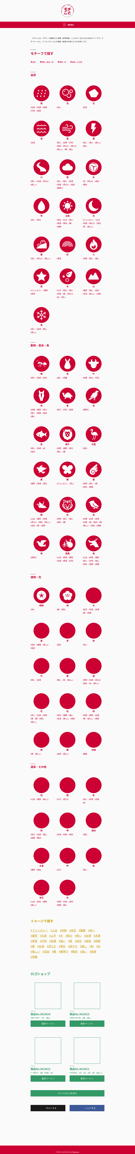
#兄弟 (33, 107)
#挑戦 (39, 413)
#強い (71, 518)
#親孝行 (60, 188)
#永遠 (33, 142)
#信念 (85, 107)
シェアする (87, 1108)
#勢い (59, 142)
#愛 (64, 293)
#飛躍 (59, 226)
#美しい (60, 149)
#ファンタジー (88, 219)
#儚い (59, 107)
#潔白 (97, 181)
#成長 (39, 110)
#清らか (66, 146)
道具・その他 (77, 62)
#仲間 (85, 258)
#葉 (83, 1017)
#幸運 (39, 483)
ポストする (48, 1108)
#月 (80, 1072)
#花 (84, 1072)
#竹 (43, 1017)
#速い (71, 149)
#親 (65, 149)
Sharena (75, 1152)
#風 (89, 1072)
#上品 (33, 518)
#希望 (45, 107)
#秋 (84, 226)
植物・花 (62, 62)
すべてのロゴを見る (67, 1093)
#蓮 (41, 1072)
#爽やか (73, 146)
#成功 (97, 290)
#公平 (65, 219)
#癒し (45, 329)
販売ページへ (48, 1023)
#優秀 (45, 290)
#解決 (85, 184)
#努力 (39, 219)
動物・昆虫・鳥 (47, 62)
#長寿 (99, 293)
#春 (100, 522)
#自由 (72, 184)
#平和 (33, 110)
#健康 (39, 644)
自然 (34, 62)
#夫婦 (39, 107)
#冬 (84, 181)
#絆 (58, 297)
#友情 (65, 142)
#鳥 (93, 1072)
